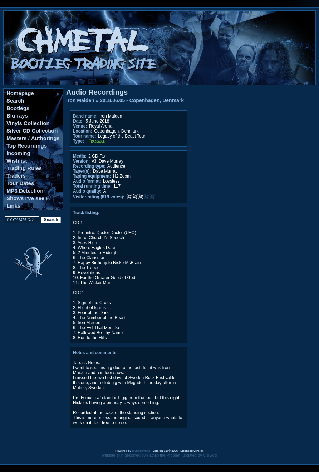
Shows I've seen (27, 198)
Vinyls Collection (28, 123)
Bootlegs (17, 108)
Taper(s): (82, 171)
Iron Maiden (80, 100)
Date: (78, 121)
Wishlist (16, 161)
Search (15, 101)
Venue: (80, 126)
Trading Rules (24, 168)
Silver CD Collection (32, 131)
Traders (16, 176)
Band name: (85, 116)
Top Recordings (26, 146)
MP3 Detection (24, 191)
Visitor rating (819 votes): (98, 196)
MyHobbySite (141, 450)
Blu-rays (17, 116)
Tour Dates (20, 183)
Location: (82, 131)
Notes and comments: (95, 352)
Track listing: (86, 212)
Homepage (20, 93)
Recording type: (89, 166)
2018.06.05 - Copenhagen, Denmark (142, 100)
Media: (80, 156)
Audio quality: (87, 191)
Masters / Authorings (33, 138)
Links (13, 206)
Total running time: (92, 186)
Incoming (18, 153)
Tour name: (84, 136)
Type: (78, 141)
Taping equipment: (92, 176)
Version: (81, 161)
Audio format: (87, 181)
